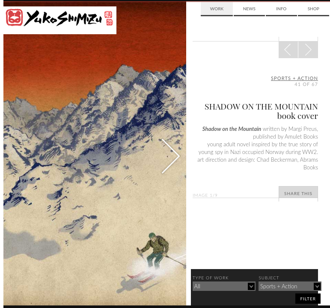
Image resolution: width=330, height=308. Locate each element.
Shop (313, 8)
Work (216, 8)
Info (281, 8)
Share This (298, 193)
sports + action (294, 78)
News (249, 8)
